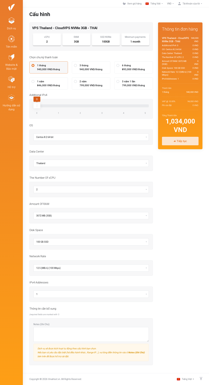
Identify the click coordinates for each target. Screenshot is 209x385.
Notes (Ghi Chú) (41, 324)
